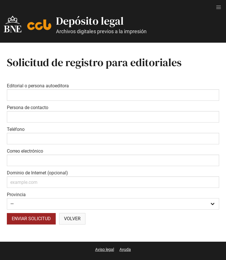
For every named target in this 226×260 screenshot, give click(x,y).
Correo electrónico (25, 151)
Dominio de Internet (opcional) (37, 173)
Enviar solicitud (31, 218)
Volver (72, 218)
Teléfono (16, 129)
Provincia (16, 194)
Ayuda (125, 249)
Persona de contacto (27, 107)
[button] (218, 7)
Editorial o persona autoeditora (38, 85)
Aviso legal (104, 249)
